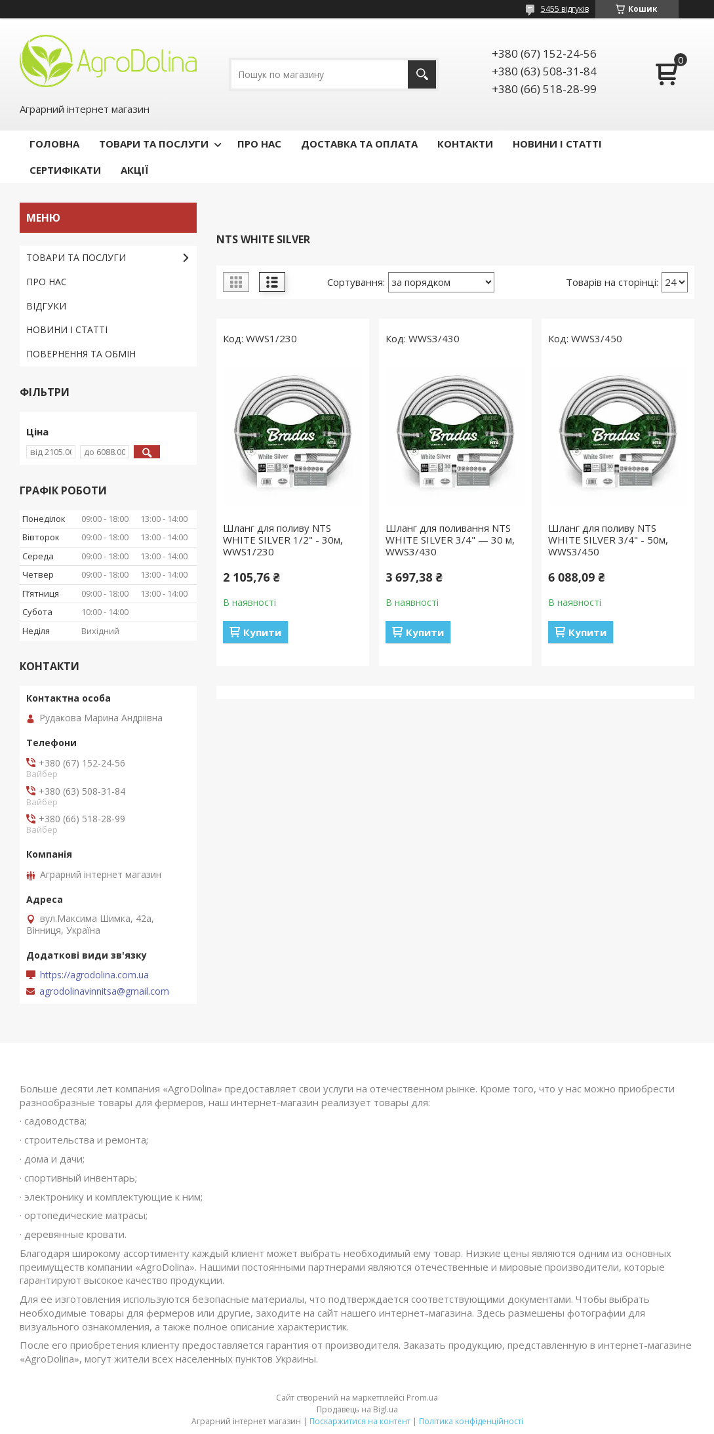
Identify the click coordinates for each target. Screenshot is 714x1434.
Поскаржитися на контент (359, 1421)
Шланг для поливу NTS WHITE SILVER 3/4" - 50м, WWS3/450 (608, 539)
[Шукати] (422, 74)
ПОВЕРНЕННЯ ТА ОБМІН (81, 354)
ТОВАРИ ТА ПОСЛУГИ (153, 143)
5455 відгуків (565, 8)
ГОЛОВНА (54, 143)
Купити (262, 632)
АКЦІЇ (134, 169)
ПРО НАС (259, 143)
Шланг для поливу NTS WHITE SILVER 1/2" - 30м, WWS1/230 (283, 539)
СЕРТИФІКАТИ (65, 169)
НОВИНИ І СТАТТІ (557, 143)
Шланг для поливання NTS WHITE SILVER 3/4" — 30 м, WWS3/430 (450, 539)
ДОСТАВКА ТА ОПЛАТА (359, 143)
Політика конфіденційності (471, 1421)
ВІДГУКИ (46, 306)
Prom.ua (422, 1397)
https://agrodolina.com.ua (94, 975)
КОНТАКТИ (465, 143)
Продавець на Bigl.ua (357, 1409)
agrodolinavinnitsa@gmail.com (104, 991)
